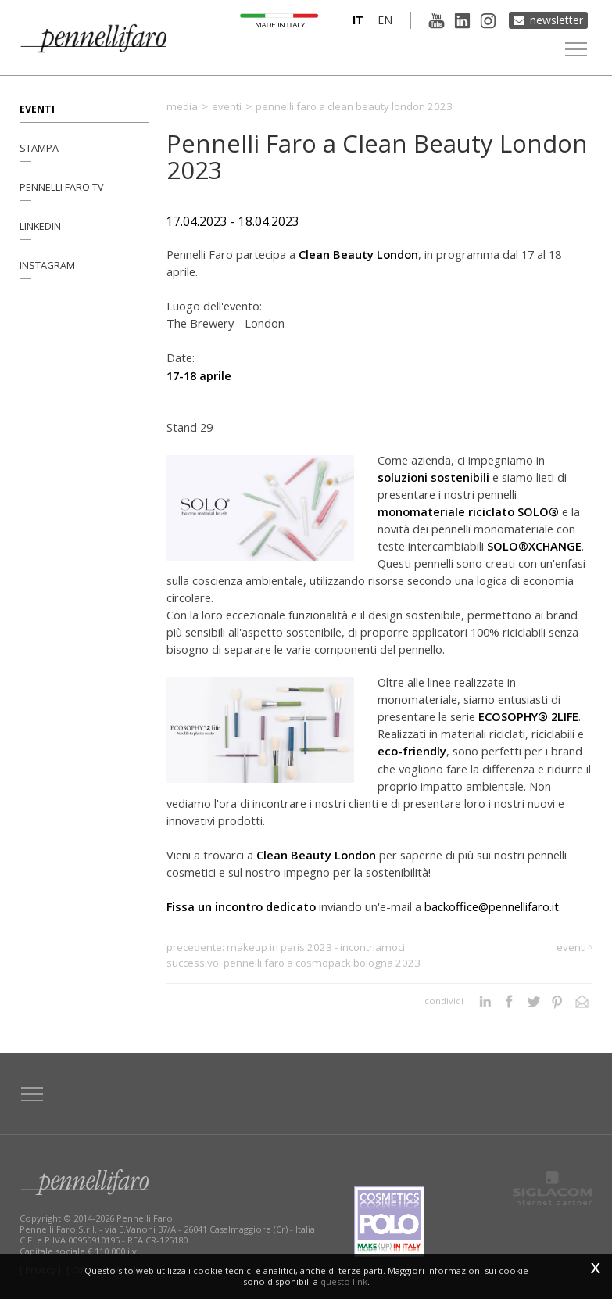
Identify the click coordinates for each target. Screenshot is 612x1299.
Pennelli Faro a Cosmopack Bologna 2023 (322, 963)
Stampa (39, 148)
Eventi (37, 109)
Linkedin (40, 226)
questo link (343, 1281)
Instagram (47, 265)
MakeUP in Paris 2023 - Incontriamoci (316, 947)
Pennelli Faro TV (62, 187)
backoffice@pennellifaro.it (491, 906)
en (385, 20)
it (358, 20)
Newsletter (556, 20)
